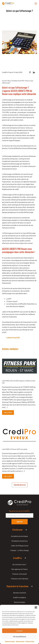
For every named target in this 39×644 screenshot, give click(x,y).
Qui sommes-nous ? (19, 564)
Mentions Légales (20, 641)
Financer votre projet (19, 574)
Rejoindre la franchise (17, 586)
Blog (9, 81)
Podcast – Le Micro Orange (19, 550)
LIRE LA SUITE (8, 412)
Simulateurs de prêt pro (19, 541)
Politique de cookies (10, 641)
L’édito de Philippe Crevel (19, 546)
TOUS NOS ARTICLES (20, 485)
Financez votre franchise (19, 579)
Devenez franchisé (19, 593)
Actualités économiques (19, 536)
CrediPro (17, 558)
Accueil (4, 81)
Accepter (19, 631)
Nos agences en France (19, 569)
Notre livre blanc (19, 602)
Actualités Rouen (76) (17, 81)
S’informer (17, 529)
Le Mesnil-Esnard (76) (12, 337)
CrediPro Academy (19, 597)
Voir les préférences (19, 636)
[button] (36, 607)
